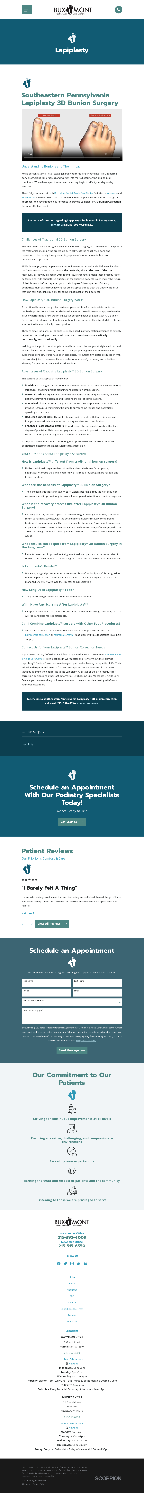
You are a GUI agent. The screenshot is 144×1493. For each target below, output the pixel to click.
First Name (28, 981)
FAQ (72, 1296)
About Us (72, 1289)
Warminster (28, 197)
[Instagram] (72, 1263)
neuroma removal (64, 634)
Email (76, 991)
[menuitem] (72, 744)
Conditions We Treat (72, 1308)
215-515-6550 (72, 1246)
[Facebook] (58, 1263)
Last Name (79, 981)
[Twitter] (65, 1263)
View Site (73, 1363)
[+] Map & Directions (71, 1359)
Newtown (111, 193)
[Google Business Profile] (78, 1263)
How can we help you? (33, 1010)
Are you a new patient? (33, 1000)
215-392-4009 (72, 1237)
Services (72, 1302)
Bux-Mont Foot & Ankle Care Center (73, 193)
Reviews (72, 1315)
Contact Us (72, 1321)
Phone (26, 991)
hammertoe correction (37, 634)
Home (72, 1283)
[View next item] (30, 924)
